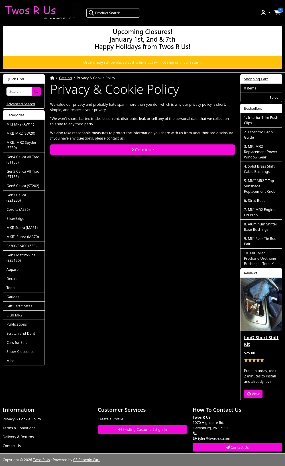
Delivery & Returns (18, 436)
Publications (16, 324)
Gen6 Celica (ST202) (22, 185)
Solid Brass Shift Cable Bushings (259, 169)
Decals (11, 278)
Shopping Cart (256, 79)
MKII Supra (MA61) (22, 227)
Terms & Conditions (19, 427)
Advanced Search (20, 103)
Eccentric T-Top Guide (258, 135)
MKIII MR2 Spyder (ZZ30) (21, 145)
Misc (10, 360)
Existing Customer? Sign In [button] (142, 429)
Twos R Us (41, 459)
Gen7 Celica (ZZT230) (16, 197)
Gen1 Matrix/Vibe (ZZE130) (21, 258)
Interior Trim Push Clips (261, 120)
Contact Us (12, 445)
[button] (265, 12)
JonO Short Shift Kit (261, 340)
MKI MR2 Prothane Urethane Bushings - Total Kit (260, 258)
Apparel (12, 269)
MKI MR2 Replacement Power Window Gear (260, 152)
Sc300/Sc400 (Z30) (21, 245)
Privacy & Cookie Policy (22, 419)
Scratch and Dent (20, 333)
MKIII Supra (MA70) (22, 236)
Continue (142, 150)
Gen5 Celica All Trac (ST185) (22, 174)
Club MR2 (14, 315)
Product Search (104, 12)
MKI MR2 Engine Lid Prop (259, 212)
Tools (10, 287)
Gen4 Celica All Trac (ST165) (22, 159)
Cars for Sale (16, 342)
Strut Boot (256, 200)
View (253, 393)
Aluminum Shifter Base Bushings (260, 227)
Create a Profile (110, 419)
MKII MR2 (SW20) (20, 133)
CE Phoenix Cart (86, 459)
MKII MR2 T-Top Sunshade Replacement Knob (260, 186)
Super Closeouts (20, 351)
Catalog (65, 77)
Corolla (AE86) (18, 209)
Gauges (12, 296)
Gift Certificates (19, 306)
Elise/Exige (15, 218)
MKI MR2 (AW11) (20, 124)
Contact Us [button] (237, 447)
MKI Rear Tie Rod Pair (260, 241)
